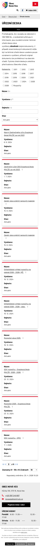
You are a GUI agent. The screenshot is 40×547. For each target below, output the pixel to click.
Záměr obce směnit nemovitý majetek (19, 202)
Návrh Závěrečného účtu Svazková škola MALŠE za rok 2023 (18, 133)
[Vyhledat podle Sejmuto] (20, 111)
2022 (7, 81)
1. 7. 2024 (8, 176)
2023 (15, 81)
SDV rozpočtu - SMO (14, 438)
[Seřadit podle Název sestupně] (10, 91)
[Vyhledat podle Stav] (20, 120)
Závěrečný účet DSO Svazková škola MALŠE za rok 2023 (19, 168)
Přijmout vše (10, 544)
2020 (24, 77)
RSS (27, 29)
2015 (15, 73)
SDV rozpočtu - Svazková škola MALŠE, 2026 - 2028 (16, 370)
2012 (23, 69)
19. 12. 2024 (8, 279)
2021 (32, 77)
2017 (32, 73)
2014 (7, 73)
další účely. (24, 532)
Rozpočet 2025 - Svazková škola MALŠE (17, 405)
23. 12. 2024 (9, 379)
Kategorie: (6, 69)
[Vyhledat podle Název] (20, 95)
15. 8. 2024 (8, 211)
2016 (23, 73)
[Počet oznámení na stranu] (33, 469)
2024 (24, 81)
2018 (6, 77)
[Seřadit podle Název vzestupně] (10, 90)
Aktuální (7, 153)
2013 (32, 69)
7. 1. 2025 (7, 445)
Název (5, 91)
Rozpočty (17, 85)
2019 (15, 77)
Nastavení (31, 544)
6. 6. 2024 (8, 142)
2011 (15, 69)
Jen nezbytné (21, 544)
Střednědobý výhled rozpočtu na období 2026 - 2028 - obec (17, 305)
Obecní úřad (12, 16)
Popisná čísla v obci (16, 505)
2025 (33, 81)
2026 (7, 85)
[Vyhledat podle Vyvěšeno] (20, 103)
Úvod (3, 16)
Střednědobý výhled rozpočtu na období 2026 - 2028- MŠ (17, 270)
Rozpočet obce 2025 (14, 338)
